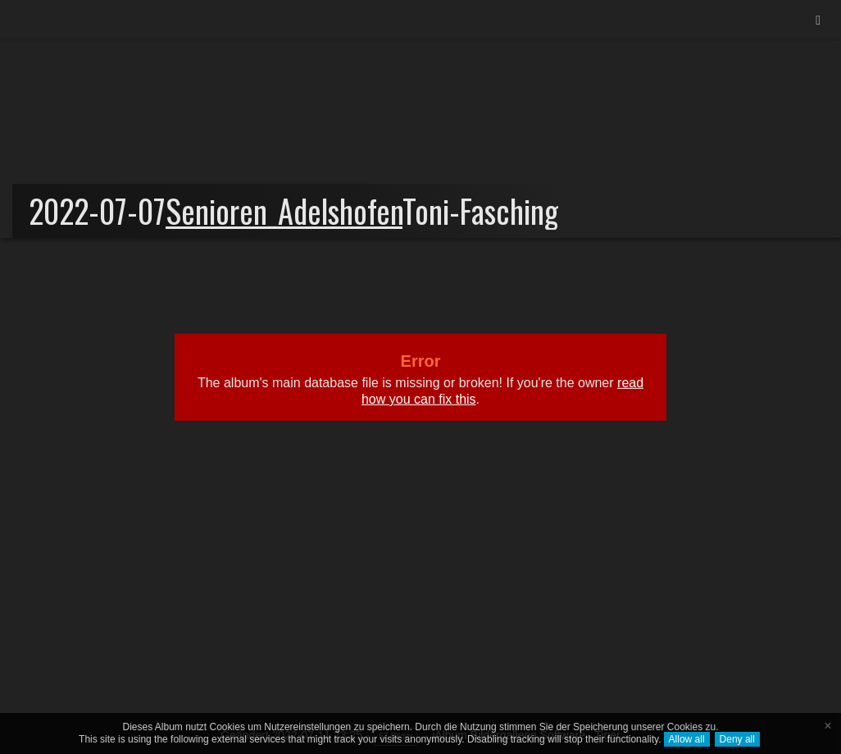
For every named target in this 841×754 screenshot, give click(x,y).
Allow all (687, 739)
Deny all (737, 739)
